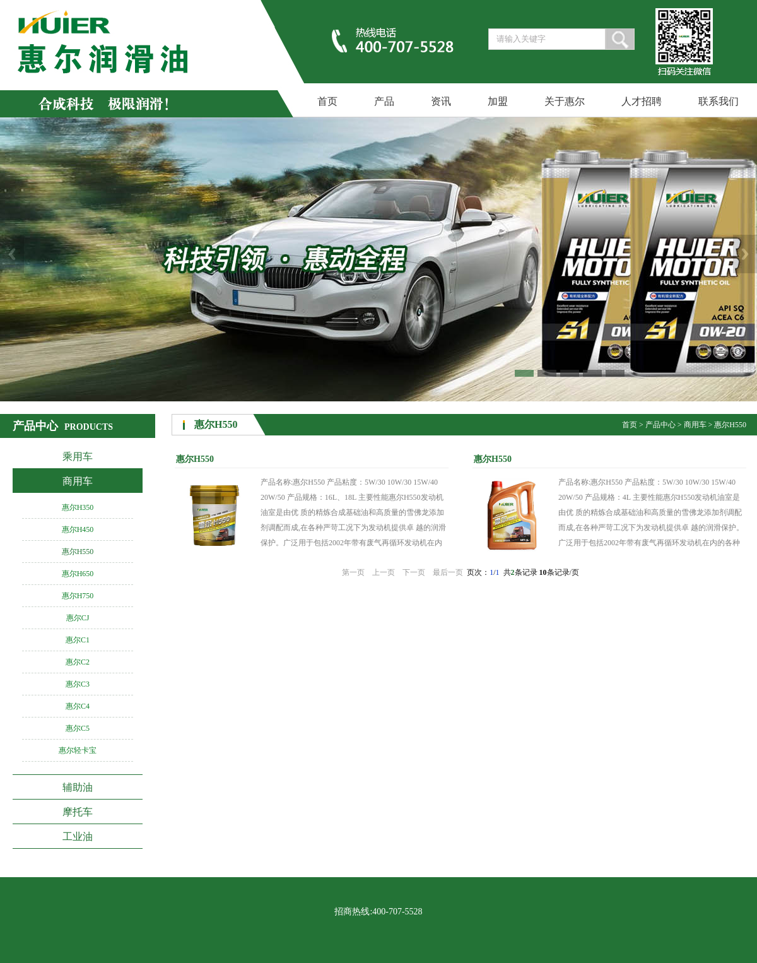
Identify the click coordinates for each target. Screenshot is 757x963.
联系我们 (718, 101)
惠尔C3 (78, 684)
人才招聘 (641, 101)
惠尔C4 (78, 706)
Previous (12, 254)
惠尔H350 (78, 507)
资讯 (441, 101)
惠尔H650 (78, 573)
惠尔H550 (78, 551)
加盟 (498, 101)
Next (745, 254)
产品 (384, 101)
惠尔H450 (78, 529)
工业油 (77, 836)
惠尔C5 (78, 728)
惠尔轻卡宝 (78, 750)
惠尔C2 (78, 662)
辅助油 (77, 787)
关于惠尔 (564, 101)
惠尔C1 (78, 639)
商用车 (77, 481)
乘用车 (77, 456)
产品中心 (660, 424)
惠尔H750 (78, 595)
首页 (327, 101)
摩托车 (77, 811)
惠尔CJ (78, 617)
